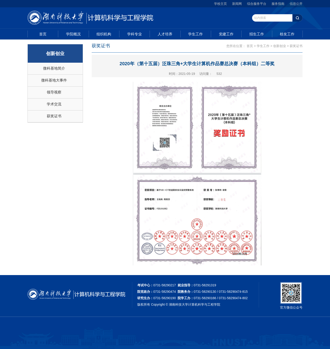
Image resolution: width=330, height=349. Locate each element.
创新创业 (279, 46)
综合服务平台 (256, 4)
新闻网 (237, 4)
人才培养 (165, 34)
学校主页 (220, 4)
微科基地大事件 (54, 80)
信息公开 (296, 4)
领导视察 (54, 92)
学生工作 (195, 34)
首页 (43, 34)
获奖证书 (54, 116)
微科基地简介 (54, 68)
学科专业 (134, 34)
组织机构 (103, 34)
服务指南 (278, 4)
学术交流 (54, 104)
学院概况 (73, 34)
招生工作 (256, 34)
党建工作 (226, 34)
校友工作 (287, 34)
